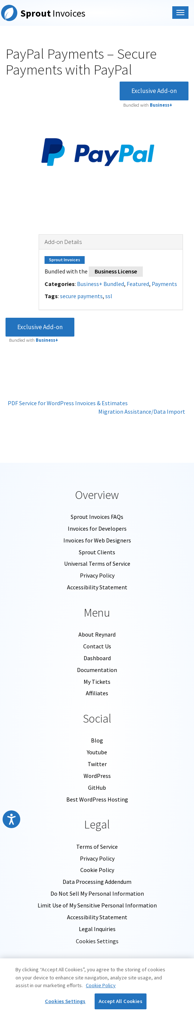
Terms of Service (97, 846)
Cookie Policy (97, 870)
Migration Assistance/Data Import (143, 411)
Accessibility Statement (97, 587)
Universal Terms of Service (97, 563)
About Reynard (97, 634)
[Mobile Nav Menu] (180, 12)
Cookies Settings (97, 941)
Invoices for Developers (97, 528)
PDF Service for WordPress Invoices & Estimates (67, 403)
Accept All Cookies (120, 1001)
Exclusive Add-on (154, 91)
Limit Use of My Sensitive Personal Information (97, 905)
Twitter (97, 764)
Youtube (97, 752)
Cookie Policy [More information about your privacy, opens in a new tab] (101, 985)
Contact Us (97, 646)
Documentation (97, 669)
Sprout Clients (97, 552)
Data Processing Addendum (97, 881)
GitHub (97, 787)
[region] (97, 985)
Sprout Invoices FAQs (97, 516)
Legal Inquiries (97, 929)
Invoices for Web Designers (97, 540)
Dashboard (97, 658)
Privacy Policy (97, 575)
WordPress (97, 775)
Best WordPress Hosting (97, 799)
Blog (97, 740)
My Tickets (97, 681)
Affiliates (97, 693)
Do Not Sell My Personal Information (97, 893)
